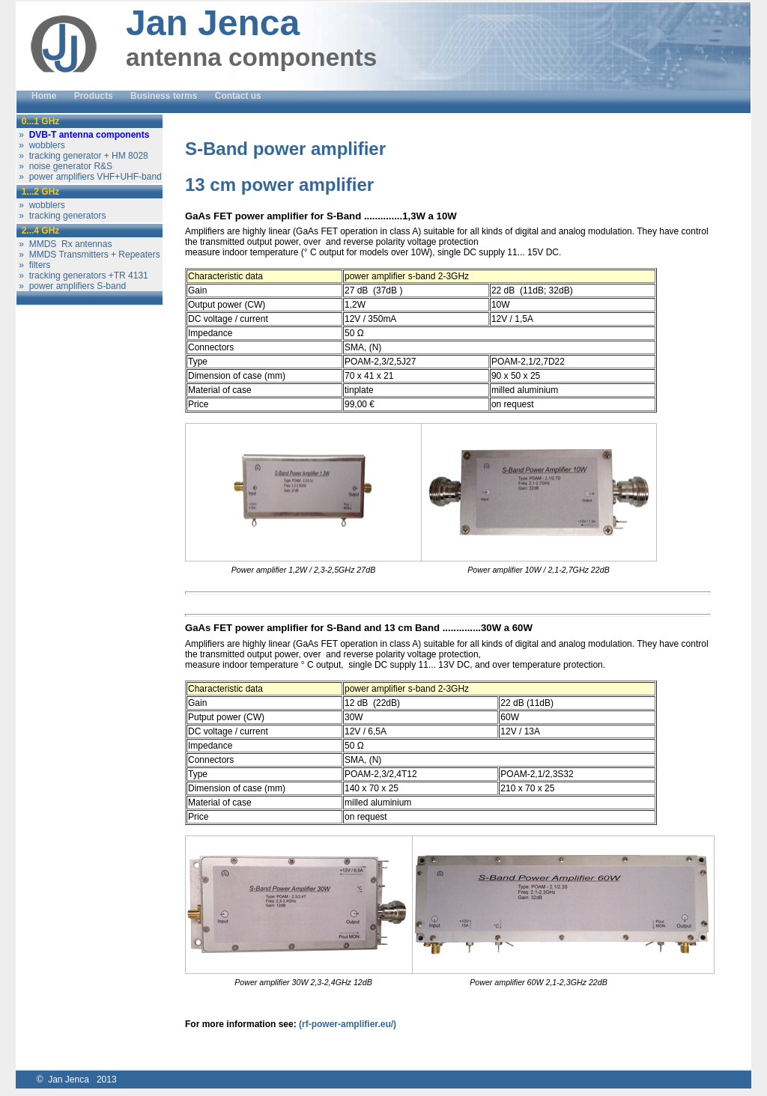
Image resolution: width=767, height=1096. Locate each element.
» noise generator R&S (64, 166)
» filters (33, 265)
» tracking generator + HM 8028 (82, 155)
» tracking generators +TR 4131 (82, 275)
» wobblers (40, 145)
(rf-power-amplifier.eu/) (347, 1024)
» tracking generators (61, 215)
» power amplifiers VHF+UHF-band (89, 176)
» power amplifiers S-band (71, 286)
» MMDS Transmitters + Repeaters (88, 254)
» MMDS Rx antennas (64, 244)
